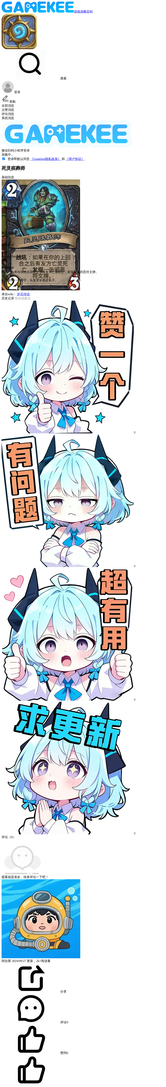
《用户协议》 (75, 159)
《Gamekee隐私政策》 (46, 159)
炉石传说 (23, 294)
